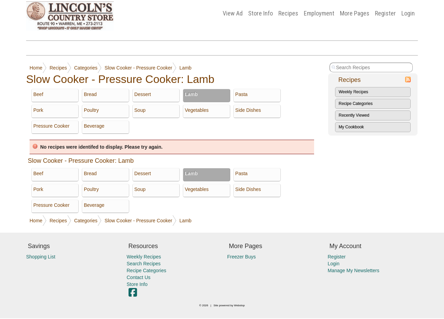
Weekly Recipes (353, 91)
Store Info (260, 13)
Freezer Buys (241, 256)
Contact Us (139, 277)
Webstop (239, 305)
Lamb (185, 68)
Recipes (288, 13)
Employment (319, 13)
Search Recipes (144, 263)
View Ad (233, 13)
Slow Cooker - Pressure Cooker (138, 68)
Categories (86, 68)
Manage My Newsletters (353, 270)
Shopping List (40, 256)
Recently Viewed (354, 115)
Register (385, 13)
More (354, 13)
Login (408, 13)
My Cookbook (351, 127)
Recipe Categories (356, 103)
